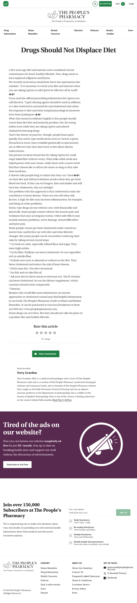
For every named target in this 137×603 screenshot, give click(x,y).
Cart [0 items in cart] (120, 4)
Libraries (78, 31)
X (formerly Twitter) (115, 573)
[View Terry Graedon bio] (57, 373)
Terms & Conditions (82, 580)
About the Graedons (82, 568)
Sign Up (123, 512)
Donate (44, 593)
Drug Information (10, 32)
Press (74, 593)
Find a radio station (50, 584)
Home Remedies (32, 32)
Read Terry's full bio (62, 400)
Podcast (45, 580)
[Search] (95, 3)
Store (130, 31)
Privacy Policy (79, 589)
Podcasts (94, 31)
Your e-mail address (76, 509)
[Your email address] (91, 513)
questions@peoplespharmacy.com (118, 568)
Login (131, 4)
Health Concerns (55, 32)
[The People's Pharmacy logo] (68, 15)
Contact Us (77, 572)
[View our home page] (6, 4)
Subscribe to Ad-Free (17, 464)
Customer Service (81, 584)
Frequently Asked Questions (86, 576)
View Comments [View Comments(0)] (45, 354)
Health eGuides (110, 32)
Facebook (110, 578)
